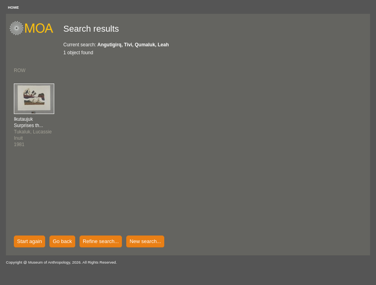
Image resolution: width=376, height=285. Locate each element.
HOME (13, 8)
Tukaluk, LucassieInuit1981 (33, 131)
